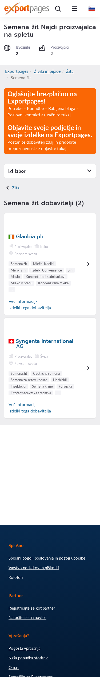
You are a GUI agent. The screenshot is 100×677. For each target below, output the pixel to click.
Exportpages (16, 71)
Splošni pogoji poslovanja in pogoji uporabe (47, 558)
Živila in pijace (47, 71)
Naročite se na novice (27, 617)
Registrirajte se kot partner (32, 608)
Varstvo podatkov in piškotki (34, 567)
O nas (14, 667)
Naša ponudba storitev (28, 657)
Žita (70, 71)
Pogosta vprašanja (24, 648)
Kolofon (16, 577)
